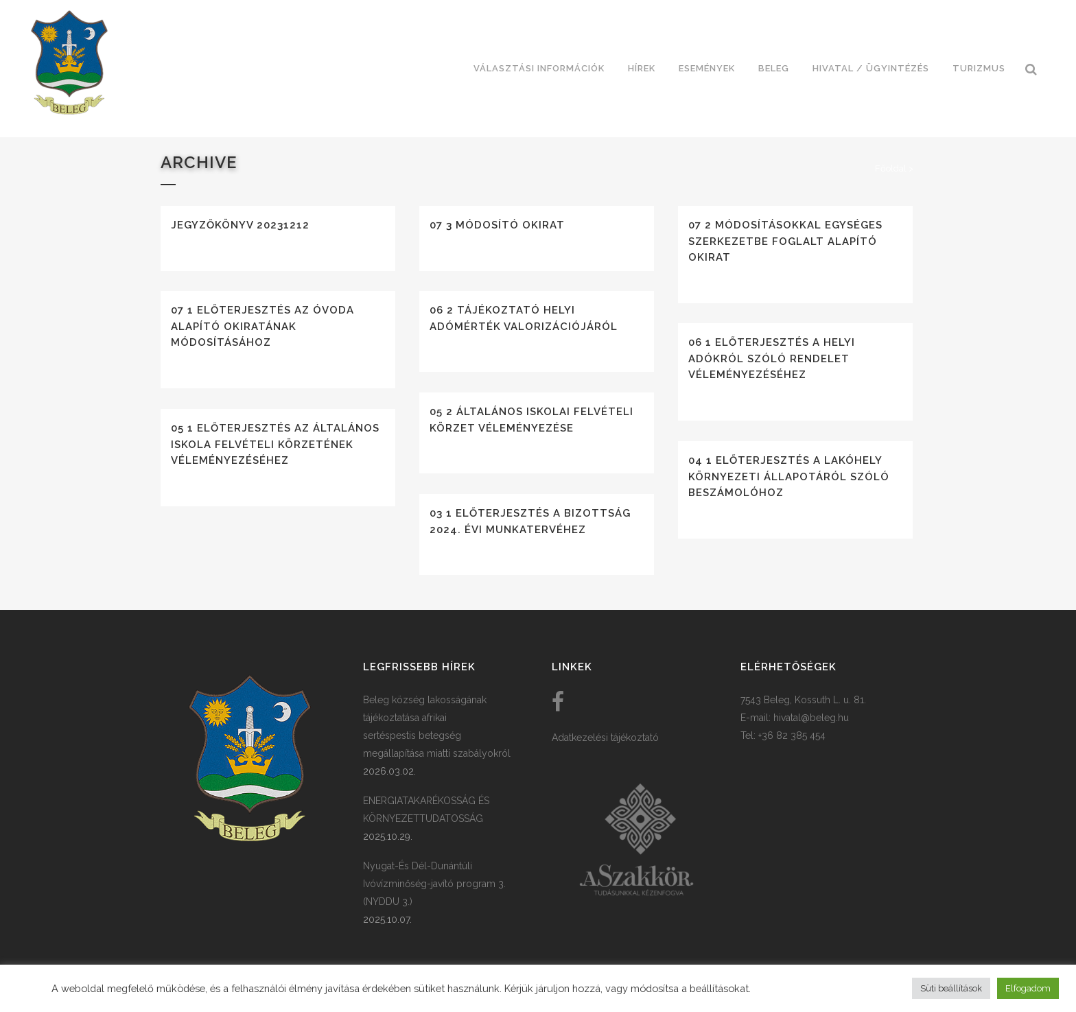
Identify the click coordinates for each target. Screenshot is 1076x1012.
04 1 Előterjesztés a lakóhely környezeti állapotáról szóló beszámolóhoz (788, 476)
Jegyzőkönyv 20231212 (240, 225)
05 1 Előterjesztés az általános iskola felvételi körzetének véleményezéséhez (275, 444)
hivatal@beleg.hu (811, 717)
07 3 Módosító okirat (497, 225)
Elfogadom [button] (1028, 988)
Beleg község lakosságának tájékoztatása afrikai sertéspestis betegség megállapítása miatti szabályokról (437, 726)
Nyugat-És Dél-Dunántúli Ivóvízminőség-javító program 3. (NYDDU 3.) (434, 883)
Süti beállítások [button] (951, 988)
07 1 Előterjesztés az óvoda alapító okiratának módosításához (262, 326)
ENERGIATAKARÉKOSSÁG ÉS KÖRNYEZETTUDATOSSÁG (426, 809)
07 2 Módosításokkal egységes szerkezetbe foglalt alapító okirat (785, 241)
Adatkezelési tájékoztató (605, 737)
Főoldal (891, 168)
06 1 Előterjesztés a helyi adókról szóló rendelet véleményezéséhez (771, 358)
